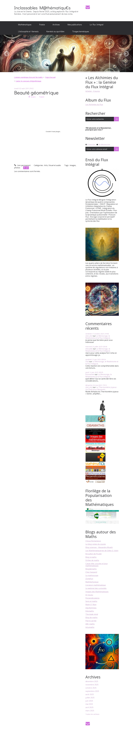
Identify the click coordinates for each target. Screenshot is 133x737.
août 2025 (89, 694)
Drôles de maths (92, 560)
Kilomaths (89, 611)
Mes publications (75, 24)
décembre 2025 (91, 681)
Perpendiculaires (92, 598)
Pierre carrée (90, 620)
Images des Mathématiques (96, 591)
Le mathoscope (91, 575)
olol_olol (88, 336)
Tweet (41, 97)
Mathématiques (24, 24)
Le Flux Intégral (96, 24)
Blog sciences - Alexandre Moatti (99, 547)
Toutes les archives (92, 714)
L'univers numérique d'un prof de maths (28, 77)
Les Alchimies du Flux (94, 104)
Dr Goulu (89, 595)
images (73, 165)
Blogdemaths (91, 569)
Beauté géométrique (36, 92)
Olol (87, 361)
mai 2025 (89, 704)
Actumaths (89, 627)
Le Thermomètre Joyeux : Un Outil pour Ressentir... (101, 388)
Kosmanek (89, 374)
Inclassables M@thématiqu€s (42, 8)
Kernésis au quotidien (55, 31)
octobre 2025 (90, 688)
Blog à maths (90, 557)
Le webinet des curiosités (95, 588)
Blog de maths (91, 617)
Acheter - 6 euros (92, 91)
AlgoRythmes (90, 608)
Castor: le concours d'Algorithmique (28, 81)
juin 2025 (89, 701)
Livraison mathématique (95, 585)
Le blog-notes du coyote (95, 544)
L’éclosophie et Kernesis (28, 31)
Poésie (42, 24)
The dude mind (91, 614)
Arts (46, 165)
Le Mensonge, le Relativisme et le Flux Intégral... (98, 337)
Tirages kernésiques (80, 31)
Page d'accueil (50, 77)
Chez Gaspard (91, 572)
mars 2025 (89, 711)
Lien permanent (22, 165)
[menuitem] (24, 24)
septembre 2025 (92, 691)
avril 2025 (89, 707)
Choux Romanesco (93, 541)
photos (17, 167)
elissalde (89, 349)
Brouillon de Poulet (93, 554)
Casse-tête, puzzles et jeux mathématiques (96, 564)
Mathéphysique (91, 582)
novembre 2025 (91, 685)
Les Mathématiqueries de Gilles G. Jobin (101, 550)
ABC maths (90, 624)
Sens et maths (91, 601)
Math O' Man (90, 604)
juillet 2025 (89, 698)
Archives (56, 24)
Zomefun (89, 578)
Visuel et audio (55, 165)
